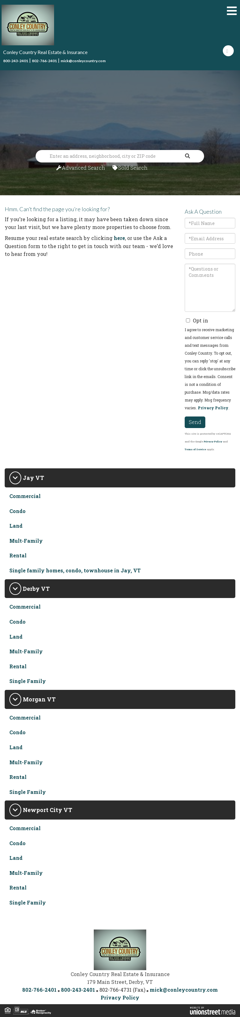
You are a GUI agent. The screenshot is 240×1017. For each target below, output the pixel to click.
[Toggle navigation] (231, 11)
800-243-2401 (15, 60)
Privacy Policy (213, 407)
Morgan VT (39, 699)
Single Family (27, 681)
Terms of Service (195, 449)
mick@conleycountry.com (83, 60)
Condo (17, 511)
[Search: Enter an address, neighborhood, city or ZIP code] (103, 156)
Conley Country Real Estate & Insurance (45, 52)
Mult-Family (26, 540)
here (119, 238)
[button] (187, 156)
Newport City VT (47, 810)
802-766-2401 (44, 60)
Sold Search (133, 167)
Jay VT (33, 477)
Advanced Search (83, 167)
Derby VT (36, 588)
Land (15, 525)
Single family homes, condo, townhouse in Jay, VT (75, 570)
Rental (18, 555)
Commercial (25, 496)
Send (195, 422)
